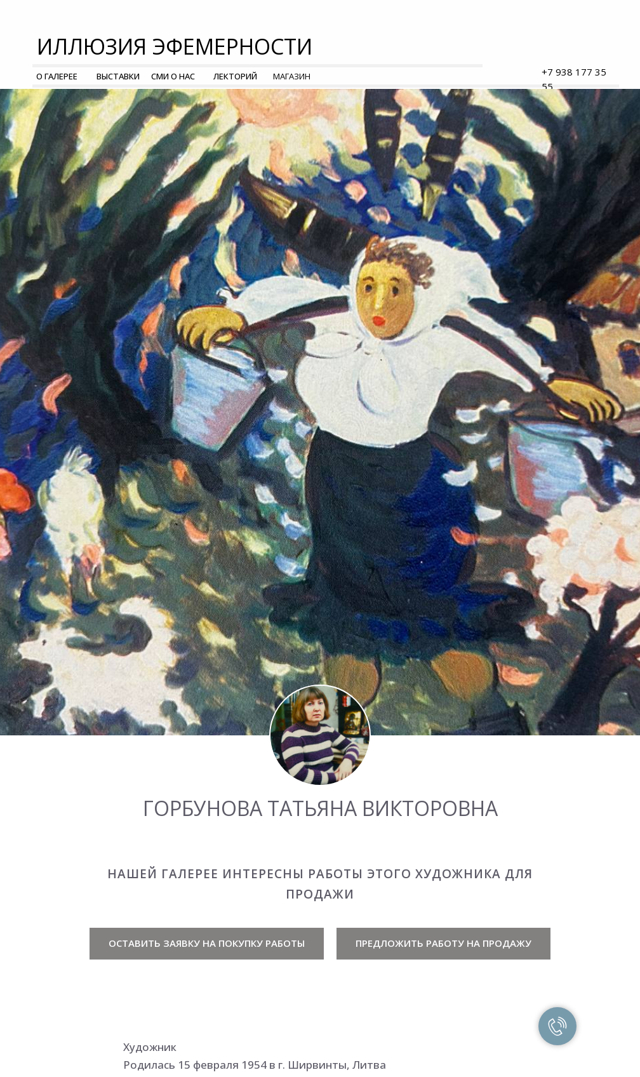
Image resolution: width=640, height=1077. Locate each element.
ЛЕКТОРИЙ (235, 76)
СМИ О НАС (173, 76)
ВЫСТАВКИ (118, 76)
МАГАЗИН (291, 76)
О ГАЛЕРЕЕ (56, 76)
